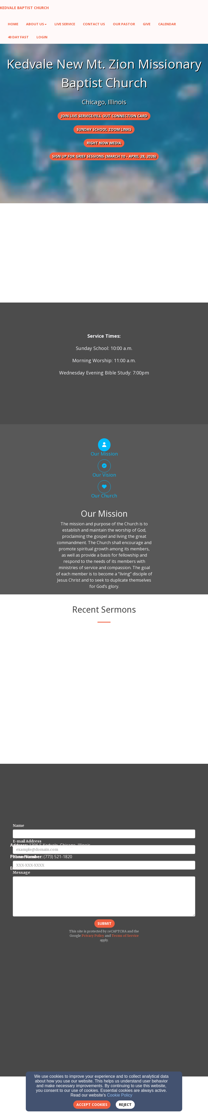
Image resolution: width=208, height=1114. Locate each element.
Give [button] (146, 24)
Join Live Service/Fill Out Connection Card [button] (104, 115)
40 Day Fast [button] (18, 37)
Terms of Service (125, 1033)
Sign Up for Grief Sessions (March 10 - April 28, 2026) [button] (104, 156)
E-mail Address (27, 938)
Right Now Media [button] (104, 142)
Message (21, 969)
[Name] (104, 931)
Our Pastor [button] (124, 24)
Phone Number (27, 954)
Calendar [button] (167, 24)
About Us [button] (36, 24)
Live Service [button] (64, 24)
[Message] (104, 994)
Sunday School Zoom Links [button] (104, 129)
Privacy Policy (93, 1033)
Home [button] (13, 24)
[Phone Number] (104, 962)
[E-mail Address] (104, 946)
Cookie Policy (119, 1095)
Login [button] (41, 37)
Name (18, 922)
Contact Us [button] (94, 24)
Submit (104, 1020)
